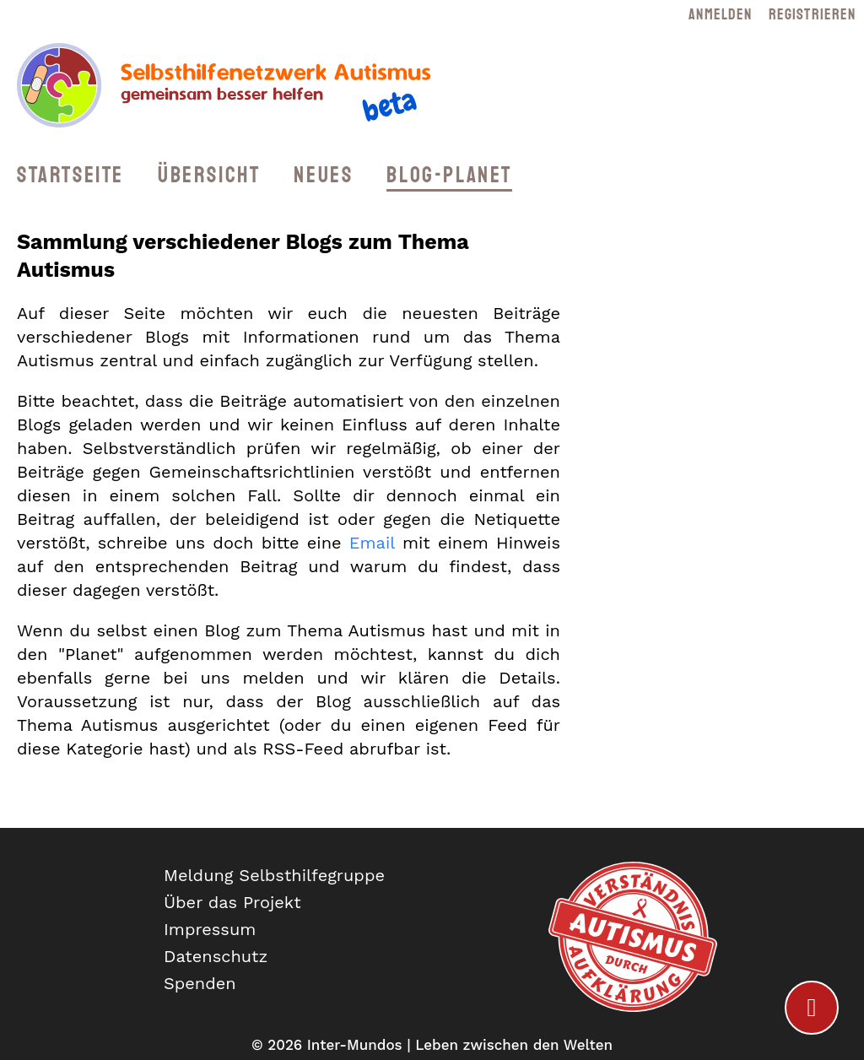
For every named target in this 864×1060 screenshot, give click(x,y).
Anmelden (720, 14)
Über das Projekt (232, 902)
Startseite (70, 175)
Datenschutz (215, 956)
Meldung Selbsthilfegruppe (274, 875)
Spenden (200, 983)
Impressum (210, 929)
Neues (323, 175)
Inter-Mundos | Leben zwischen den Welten (460, 1044)
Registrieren (812, 14)
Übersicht (209, 175)
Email (372, 543)
